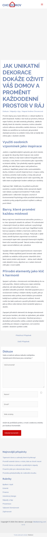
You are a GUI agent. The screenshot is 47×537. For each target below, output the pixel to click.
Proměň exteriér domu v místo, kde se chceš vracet (22, 461)
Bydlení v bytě (8, 484)
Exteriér (5, 488)
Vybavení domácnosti (11, 508)
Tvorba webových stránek (20, 535)
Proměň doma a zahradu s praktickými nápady (20, 465)
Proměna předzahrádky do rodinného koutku (19, 473)
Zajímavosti (7, 512)
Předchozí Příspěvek (23, 335)
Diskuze (6, 111)
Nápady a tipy (15, 111)
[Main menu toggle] (42, 4)
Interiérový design (9, 496)
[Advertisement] (23, 33)
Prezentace (7, 504)
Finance (6, 492)
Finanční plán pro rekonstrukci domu (16, 469)
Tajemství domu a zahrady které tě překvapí (19, 457)
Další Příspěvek (23, 341)
